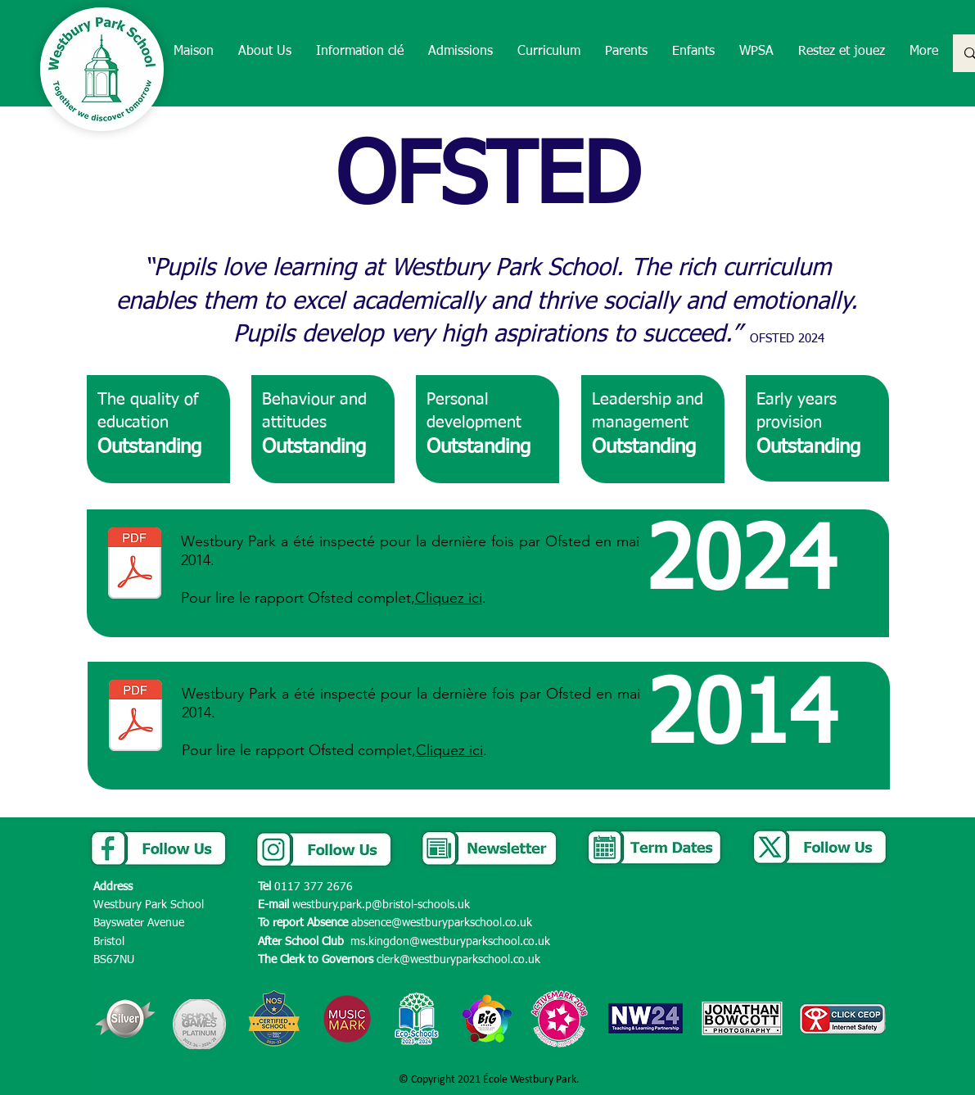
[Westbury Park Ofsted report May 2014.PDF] (135, 717)
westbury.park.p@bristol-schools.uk (381, 905)
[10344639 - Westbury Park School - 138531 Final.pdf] (134, 565)
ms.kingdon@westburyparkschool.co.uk (450, 942)
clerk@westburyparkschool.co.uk (458, 960)
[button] (265, 52)
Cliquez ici (448, 598)
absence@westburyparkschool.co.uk (441, 923)
